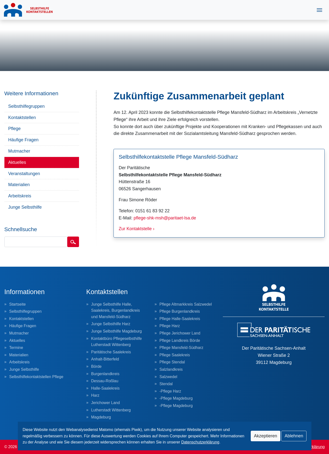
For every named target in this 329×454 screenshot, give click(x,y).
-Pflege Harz (170, 391)
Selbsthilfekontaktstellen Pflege (36, 377)
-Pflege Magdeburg (176, 398)
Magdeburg (101, 417)
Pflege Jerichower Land (179, 333)
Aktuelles (17, 162)
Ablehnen (293, 435)
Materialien (19, 184)
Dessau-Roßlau (104, 381)
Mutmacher (19, 151)
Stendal (166, 384)
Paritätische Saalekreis (111, 352)
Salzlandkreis (171, 369)
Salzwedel (168, 377)
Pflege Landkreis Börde (179, 340)
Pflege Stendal (172, 362)
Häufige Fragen (23, 139)
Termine (16, 348)
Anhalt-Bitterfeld (105, 359)
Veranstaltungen (24, 173)
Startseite (17, 304)
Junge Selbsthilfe (25, 207)
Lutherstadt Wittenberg (111, 410)
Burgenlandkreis (105, 374)
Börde (96, 366)
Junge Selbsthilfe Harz (110, 324)
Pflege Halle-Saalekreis (179, 319)
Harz (95, 395)
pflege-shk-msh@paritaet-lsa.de (165, 217)
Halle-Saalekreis (105, 388)
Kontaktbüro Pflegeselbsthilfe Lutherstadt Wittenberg (116, 341)
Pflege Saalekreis (174, 355)
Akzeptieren (265, 435)
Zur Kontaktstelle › (136, 228)
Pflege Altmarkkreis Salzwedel (185, 304)
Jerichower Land (105, 403)
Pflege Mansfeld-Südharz (181, 348)
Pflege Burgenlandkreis (179, 311)
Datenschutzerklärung (200, 442)
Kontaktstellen (22, 117)
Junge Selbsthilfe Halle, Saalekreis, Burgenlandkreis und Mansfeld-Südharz (115, 310)
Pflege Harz (169, 326)
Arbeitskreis (19, 195)
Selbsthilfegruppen (26, 106)
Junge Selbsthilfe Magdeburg (116, 331)
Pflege (14, 128)
